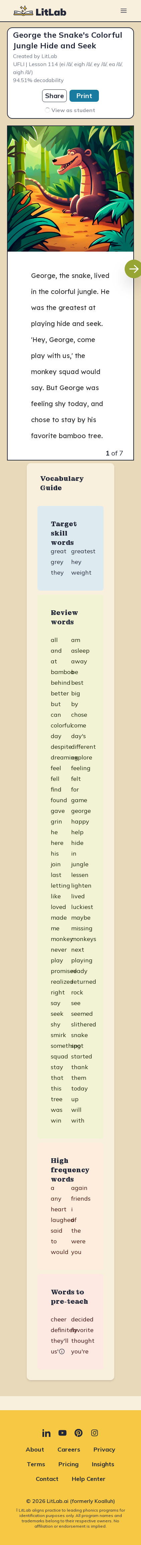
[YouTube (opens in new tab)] (62, 1433)
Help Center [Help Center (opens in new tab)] (89, 1479)
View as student (69, 110)
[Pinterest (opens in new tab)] (79, 1433)
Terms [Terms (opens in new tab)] (36, 1464)
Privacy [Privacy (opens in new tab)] (104, 1449)
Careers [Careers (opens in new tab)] (68, 1449)
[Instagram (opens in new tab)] (95, 1433)
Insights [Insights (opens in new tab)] (103, 1464)
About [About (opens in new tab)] (35, 1449)
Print (84, 95)
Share (54, 95)
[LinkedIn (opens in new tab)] (46, 1433)
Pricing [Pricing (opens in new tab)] (68, 1464)
